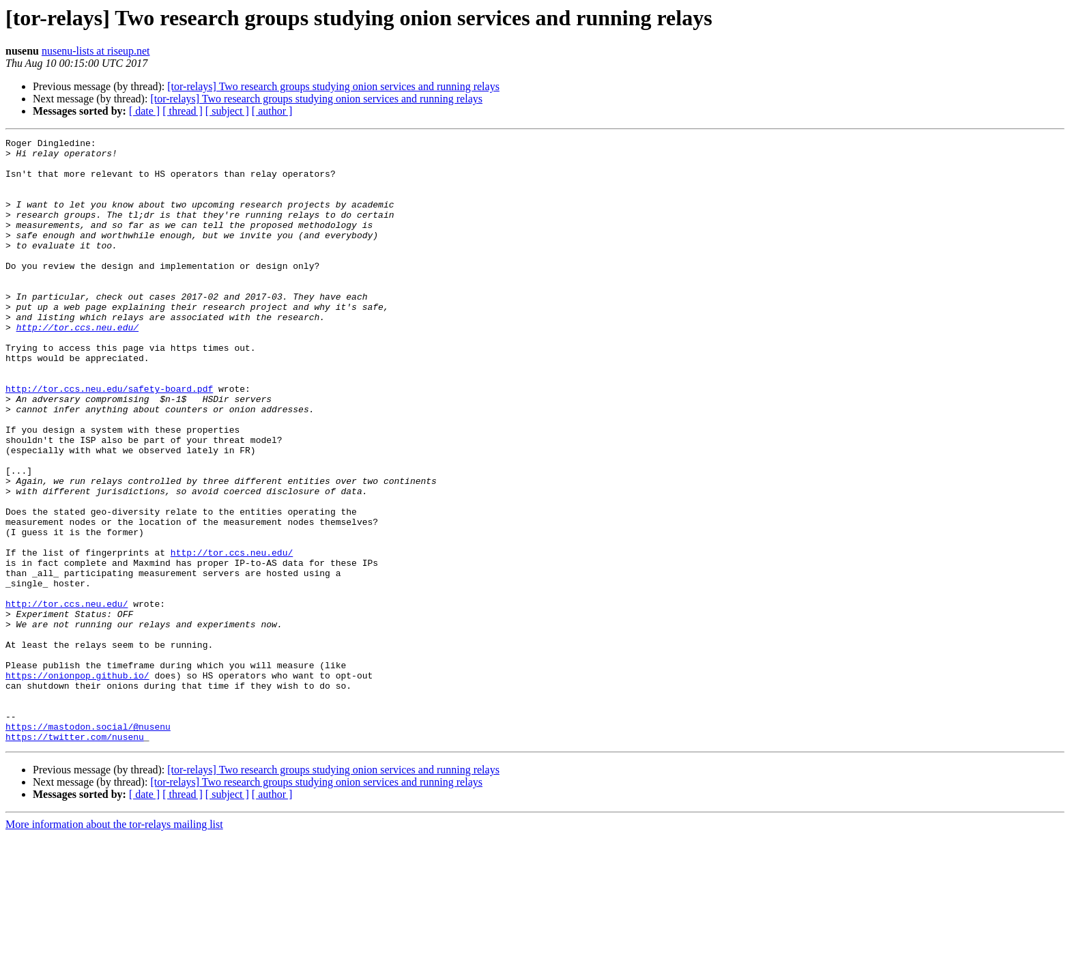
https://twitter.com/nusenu (74, 857)
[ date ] (144, 111)
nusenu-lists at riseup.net (96, 51)
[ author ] (272, 111)
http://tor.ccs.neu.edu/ (77, 366)
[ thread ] (182, 111)
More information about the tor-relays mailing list (114, 945)
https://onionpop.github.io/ (77, 783)
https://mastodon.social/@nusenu (88, 845)
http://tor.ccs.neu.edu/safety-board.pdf (109, 439)
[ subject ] (227, 111)
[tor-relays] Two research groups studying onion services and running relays (333, 86)
